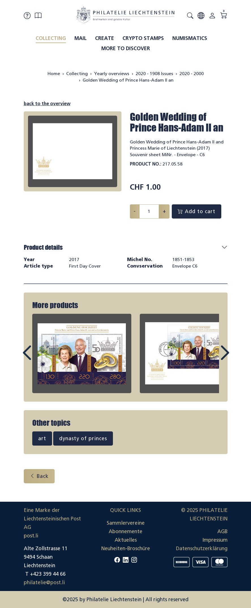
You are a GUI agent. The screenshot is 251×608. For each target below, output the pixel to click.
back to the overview (47, 103)
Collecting (51, 38)
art (42, 438)
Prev (39, 358)
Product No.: (145, 164)
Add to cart (196, 211)
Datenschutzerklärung (202, 548)
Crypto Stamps (143, 38)
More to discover (125, 48)
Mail (80, 38)
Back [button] (39, 476)
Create (104, 38)
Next (211, 358)
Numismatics (189, 38)
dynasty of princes (83, 438)
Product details (43, 247)
